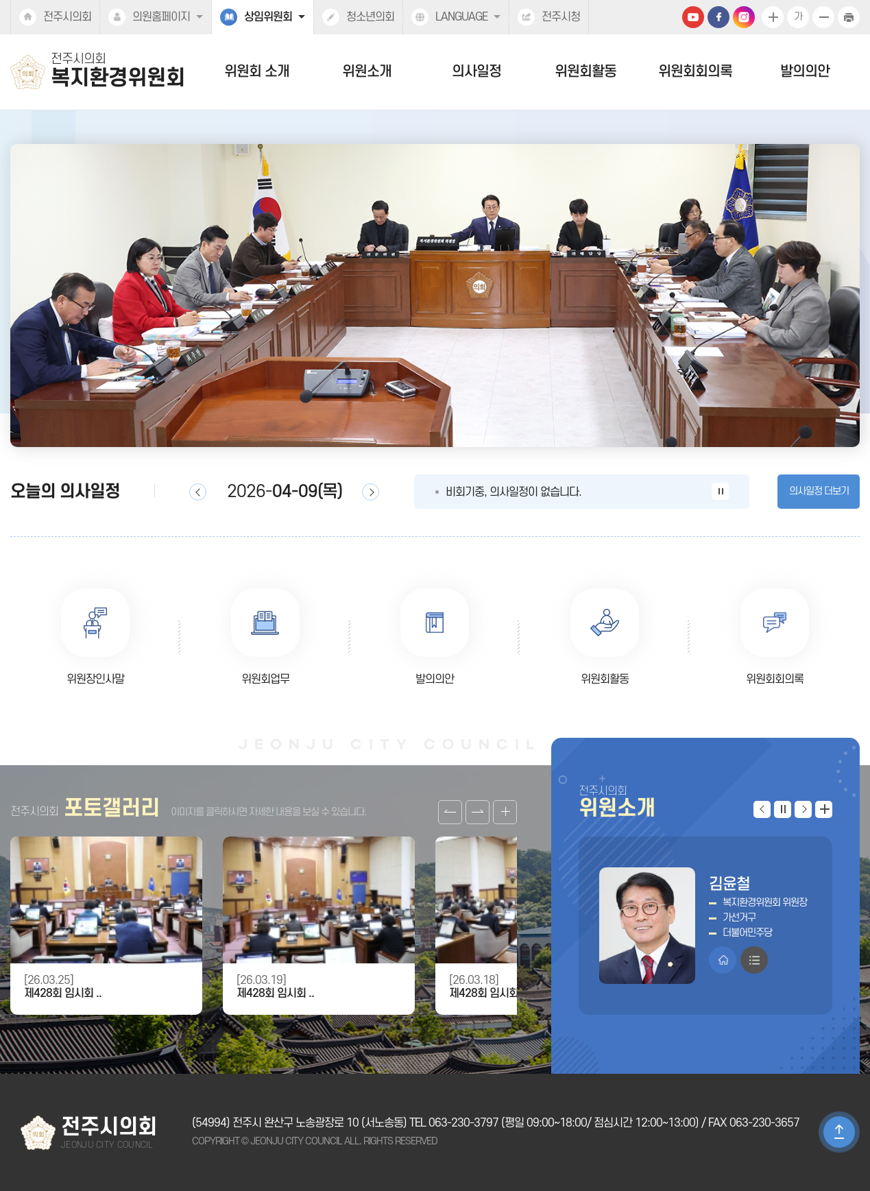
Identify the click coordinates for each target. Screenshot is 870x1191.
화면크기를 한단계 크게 (773, 17)
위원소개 (366, 72)
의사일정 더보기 (819, 491)
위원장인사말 (95, 679)
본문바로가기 (0, 0)
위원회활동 (585, 72)
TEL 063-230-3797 (453, 1123)
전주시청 (561, 17)
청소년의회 (370, 17)
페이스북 (718, 17)
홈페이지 (722, 960)
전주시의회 (67, 17)
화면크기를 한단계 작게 (823, 17)
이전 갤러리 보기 (450, 812)
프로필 (754, 960)
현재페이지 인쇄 (849, 17)
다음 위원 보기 (803, 809)
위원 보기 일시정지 (782, 809)
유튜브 (693, 17)
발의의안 (805, 72)
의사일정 (476, 72)
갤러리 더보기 (505, 812)
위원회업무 (265, 679)
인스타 (744, 17)
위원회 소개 (256, 72)
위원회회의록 (695, 72)
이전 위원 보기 (762, 809)
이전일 (197, 492)
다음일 (370, 492)
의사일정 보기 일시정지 (720, 491)
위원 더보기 (823, 809)
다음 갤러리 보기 (478, 812)
